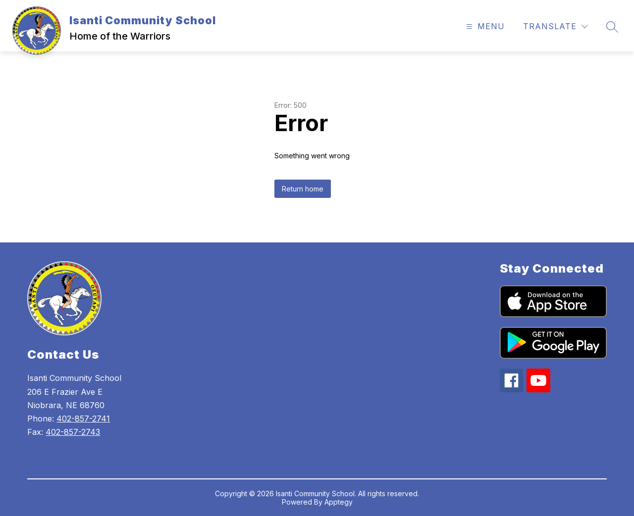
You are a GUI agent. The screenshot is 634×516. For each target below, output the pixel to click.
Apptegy (338, 502)
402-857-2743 (73, 432)
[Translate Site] (555, 26)
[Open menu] (484, 26)
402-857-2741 (83, 418)
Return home (302, 189)
